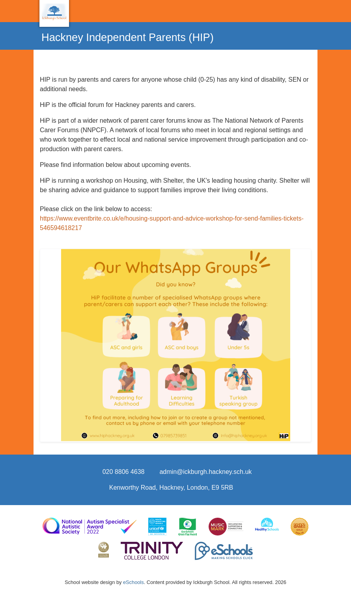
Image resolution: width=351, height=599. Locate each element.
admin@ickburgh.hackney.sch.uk (205, 471)
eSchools (133, 582)
